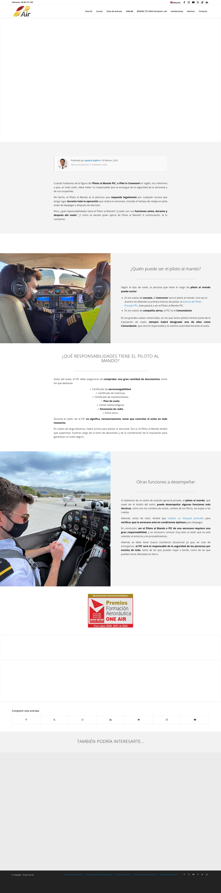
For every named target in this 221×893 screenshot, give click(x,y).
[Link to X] (198, 2)
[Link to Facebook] (184, 2)
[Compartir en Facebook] (26, 719)
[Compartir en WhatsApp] (82, 719)
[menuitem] (174, 2)
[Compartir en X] (54, 719)
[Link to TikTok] (202, 2)
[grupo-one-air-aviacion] (21, 11)
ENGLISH (175, 3)
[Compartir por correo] (139, 719)
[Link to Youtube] (193, 2)
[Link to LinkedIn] (207, 2)
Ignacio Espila (92, 160)
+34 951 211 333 (26, 2)
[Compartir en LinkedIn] (111, 719)
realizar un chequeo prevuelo (186, 518)
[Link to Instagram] (189, 2)
